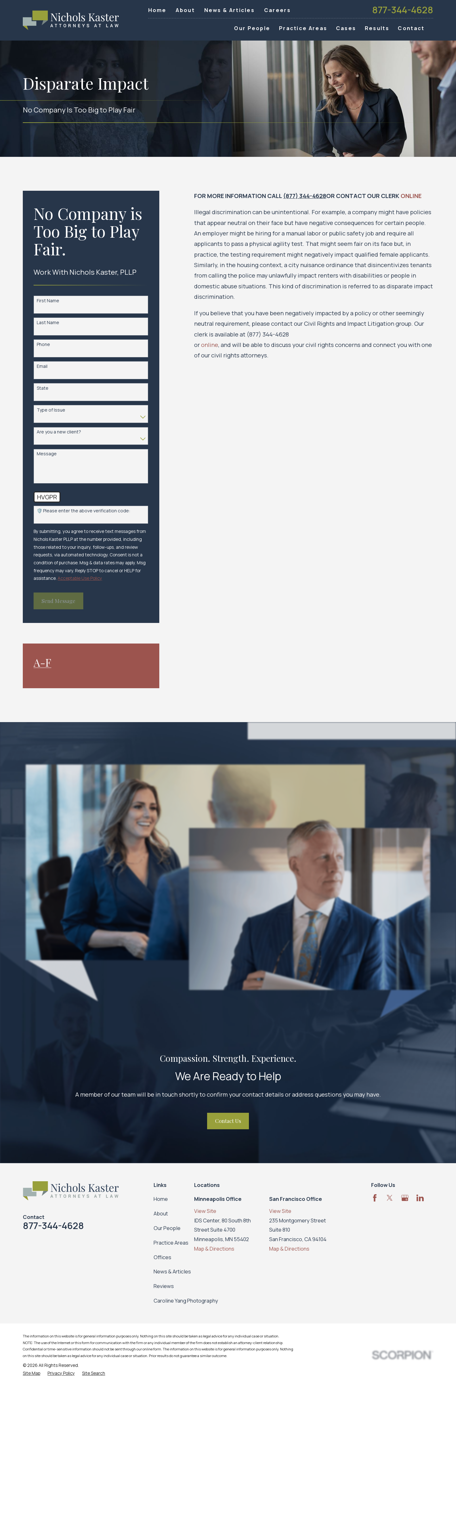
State (42, 388)
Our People (167, 1228)
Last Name (48, 322)
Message (47, 454)
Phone (43, 344)
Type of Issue (51, 410)
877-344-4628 (402, 10)
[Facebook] (374, 1198)
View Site (205, 1210)
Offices (162, 1257)
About (185, 10)
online (209, 345)
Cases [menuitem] (346, 28)
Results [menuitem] (377, 28)
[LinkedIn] (420, 1198)
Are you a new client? (59, 432)
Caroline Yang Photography (186, 1300)
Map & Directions (214, 1248)
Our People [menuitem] (252, 28)
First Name (48, 301)
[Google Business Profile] (404, 1198)
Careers (277, 10)
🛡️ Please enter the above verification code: (83, 511)
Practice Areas (171, 1242)
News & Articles (229, 10)
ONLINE (411, 196)
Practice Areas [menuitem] (303, 28)
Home (157, 10)
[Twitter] (389, 1198)
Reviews (164, 1286)
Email (42, 366)
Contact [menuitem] (411, 28)
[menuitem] (31, 1373)
